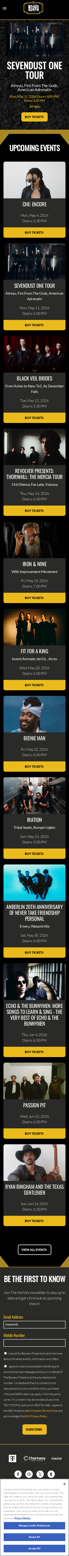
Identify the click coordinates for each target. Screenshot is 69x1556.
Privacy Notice (22, 1520)
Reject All (34, 1539)
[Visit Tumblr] (51, 1474)
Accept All (34, 1550)
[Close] (65, 1486)
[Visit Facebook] (18, 1474)
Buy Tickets (34, 117)
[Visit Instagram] (29, 1474)
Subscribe (34, 1429)
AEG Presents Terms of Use (41, 1410)
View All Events (34, 1249)
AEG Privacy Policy (35, 1416)
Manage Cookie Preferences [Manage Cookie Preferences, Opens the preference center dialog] (34, 1527)
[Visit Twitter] (40, 1474)
